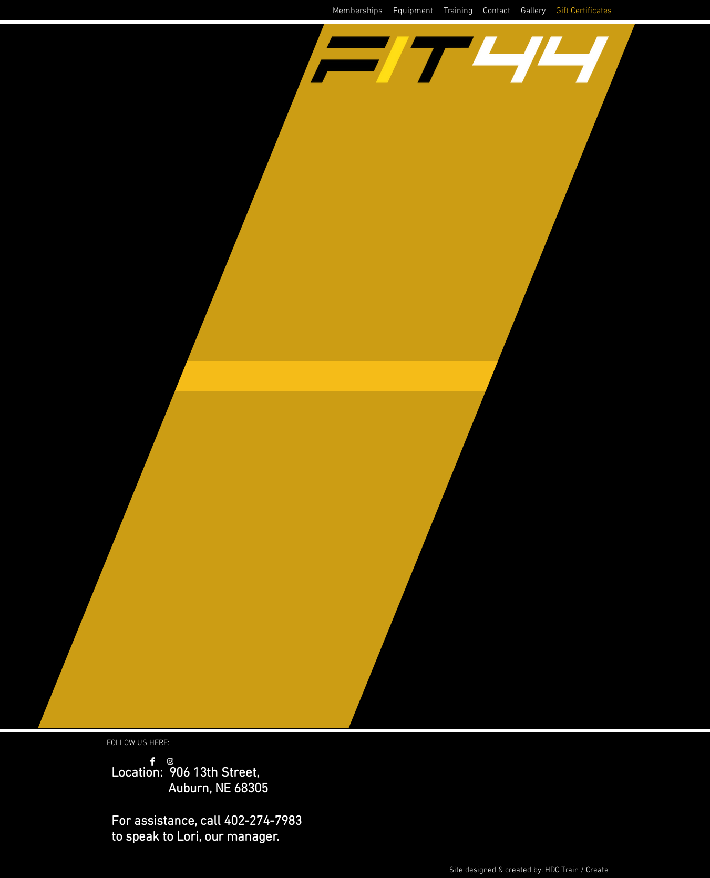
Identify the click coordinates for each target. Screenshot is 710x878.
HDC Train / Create (577, 870)
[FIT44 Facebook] (152, 761)
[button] (357, 11)
